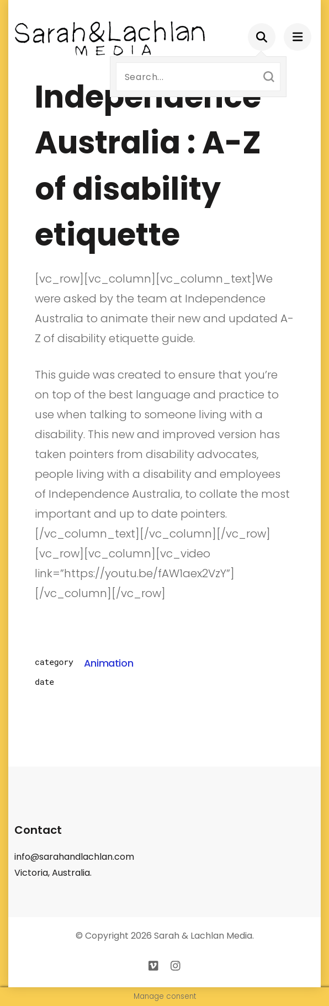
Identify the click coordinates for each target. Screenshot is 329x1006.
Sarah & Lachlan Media (203, 935)
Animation (109, 663)
